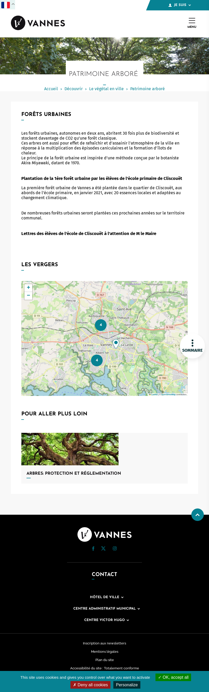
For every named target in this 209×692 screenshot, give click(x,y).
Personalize (127, 685)
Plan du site (104, 660)
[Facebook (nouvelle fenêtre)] (93, 549)
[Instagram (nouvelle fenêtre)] (114, 549)
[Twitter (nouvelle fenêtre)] (103, 549)
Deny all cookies (90, 685)
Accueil (51, 88)
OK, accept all (173, 677)
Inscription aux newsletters (104, 643)
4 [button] (101, 325)
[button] (116, 344)
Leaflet (153, 394)
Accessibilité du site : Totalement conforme (104, 668)
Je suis (179, 5)
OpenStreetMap (168, 394)
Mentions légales (104, 652)
